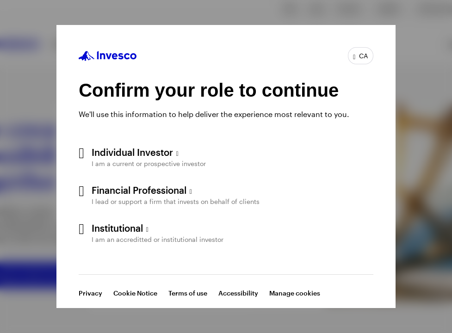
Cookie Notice (135, 293)
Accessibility (238, 293)
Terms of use (187, 293)
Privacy (90, 293)
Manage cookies (294, 293)
